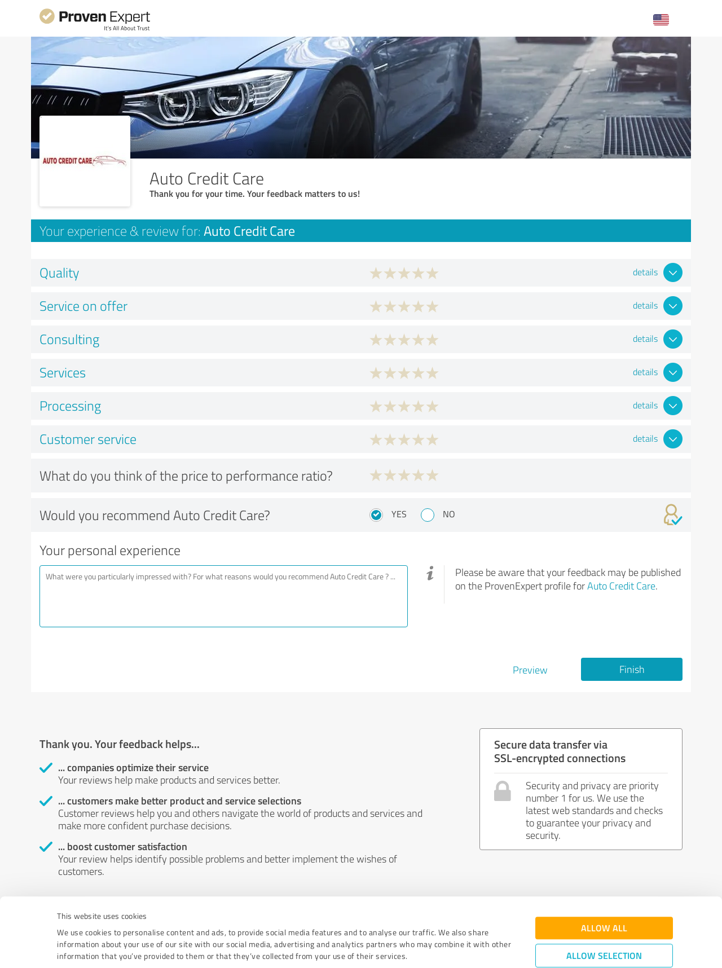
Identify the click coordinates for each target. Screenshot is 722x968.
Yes (399, 514)
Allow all (604, 863)
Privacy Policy (113, 915)
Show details (432, 946)
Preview (530, 669)
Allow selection (604, 891)
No (449, 514)
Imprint (70, 915)
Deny (604, 925)
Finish (632, 669)
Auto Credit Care (621, 585)
